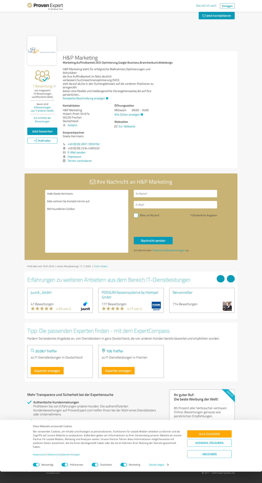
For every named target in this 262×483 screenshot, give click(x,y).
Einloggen (227, 6)
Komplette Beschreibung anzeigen (85, 98)
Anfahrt (72, 125)
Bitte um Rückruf (149, 215)
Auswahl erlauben (209, 454)
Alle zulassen (209, 445)
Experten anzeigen (47, 370)
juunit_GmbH (41, 292)
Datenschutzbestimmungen (64, 466)
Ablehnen (209, 466)
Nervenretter (182, 292)
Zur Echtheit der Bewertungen (42, 119)
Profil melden (100, 266)
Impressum (39, 466)
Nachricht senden (153, 240)
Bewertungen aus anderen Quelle (42, 108)
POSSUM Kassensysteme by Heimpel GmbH (130, 295)
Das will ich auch (206, 5)
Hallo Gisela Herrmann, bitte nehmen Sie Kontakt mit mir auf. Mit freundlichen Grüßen (86, 221)
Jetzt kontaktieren (216, 15)
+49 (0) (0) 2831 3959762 (84, 144)
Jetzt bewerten (42, 131)
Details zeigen (156, 476)
